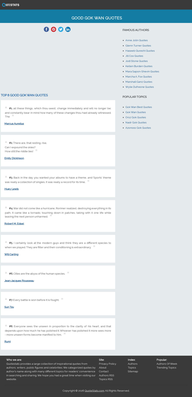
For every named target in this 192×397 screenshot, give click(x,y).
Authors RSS (106, 375)
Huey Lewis (11, 188)
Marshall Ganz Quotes (138, 81)
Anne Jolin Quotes (136, 40)
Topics (132, 367)
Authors (132, 363)
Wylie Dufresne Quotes (139, 86)
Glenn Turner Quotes (138, 45)
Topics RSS (106, 379)
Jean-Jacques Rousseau (19, 280)
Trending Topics (166, 367)
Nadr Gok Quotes (136, 122)
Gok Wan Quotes (135, 112)
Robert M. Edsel (14, 223)
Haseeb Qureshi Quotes (140, 50)
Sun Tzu (9, 306)
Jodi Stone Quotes (136, 60)
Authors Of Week (167, 363)
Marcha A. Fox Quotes (138, 76)
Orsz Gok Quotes (135, 117)
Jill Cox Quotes (134, 55)
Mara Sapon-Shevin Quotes (142, 71)
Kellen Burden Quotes (138, 66)
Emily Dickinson (14, 158)
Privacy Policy (107, 363)
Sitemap (133, 371)
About (102, 367)
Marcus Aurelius (14, 123)
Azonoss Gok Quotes (138, 127)
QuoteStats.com (94, 390)
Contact (104, 371)
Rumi (7, 341)
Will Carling (11, 254)
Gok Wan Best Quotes (138, 107)
